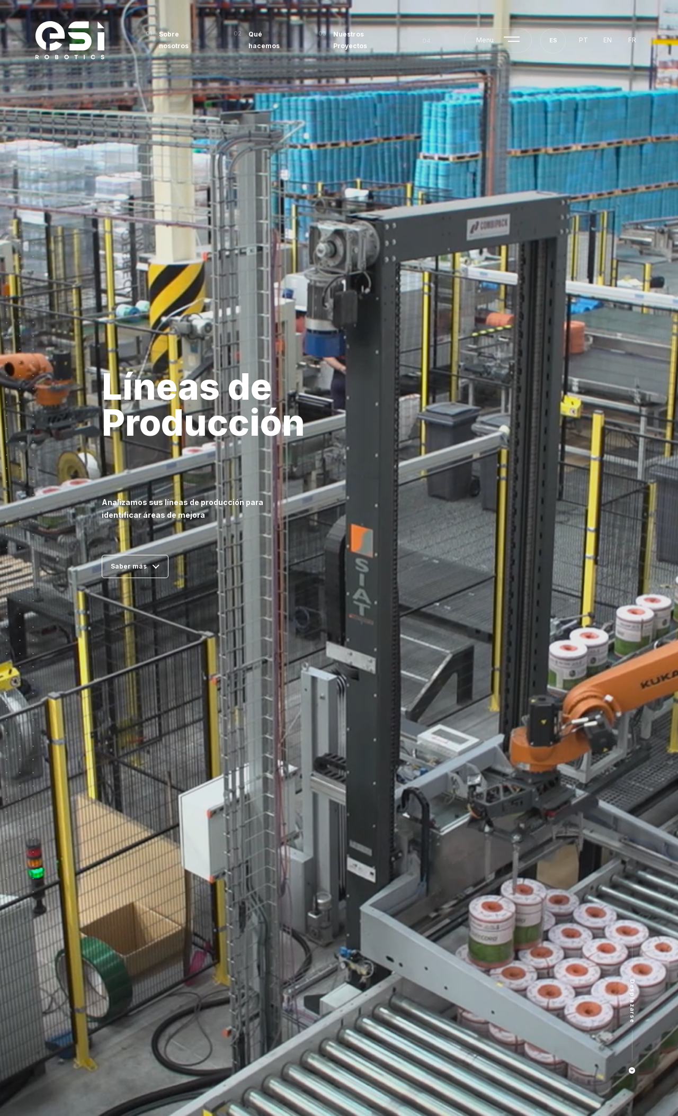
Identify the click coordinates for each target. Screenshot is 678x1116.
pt (583, 40)
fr (632, 40)
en (607, 40)
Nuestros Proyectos (350, 40)
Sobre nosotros (174, 40)
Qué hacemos (264, 40)
